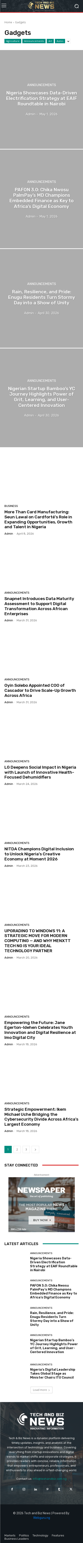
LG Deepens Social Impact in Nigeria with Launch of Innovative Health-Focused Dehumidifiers (40, 772)
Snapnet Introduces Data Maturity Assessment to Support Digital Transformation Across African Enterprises (39, 606)
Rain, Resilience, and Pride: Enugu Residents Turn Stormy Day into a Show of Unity (52, 1319)
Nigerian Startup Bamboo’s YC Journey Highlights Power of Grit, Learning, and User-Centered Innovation (54, 1346)
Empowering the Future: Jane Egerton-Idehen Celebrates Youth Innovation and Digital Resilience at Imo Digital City (40, 1030)
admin (8, 533)
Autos (60, 41)
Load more (41, 1390)
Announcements (34, 41)
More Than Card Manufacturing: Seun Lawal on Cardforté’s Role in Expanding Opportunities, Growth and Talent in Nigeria (38, 519)
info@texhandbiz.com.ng (50, 1478)
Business (11, 506)
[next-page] (35, 1149)
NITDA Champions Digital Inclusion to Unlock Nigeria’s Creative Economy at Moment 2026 (39, 854)
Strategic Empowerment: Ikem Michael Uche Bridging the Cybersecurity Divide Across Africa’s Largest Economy (41, 1117)
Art (50, 41)
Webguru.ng (41, 1518)
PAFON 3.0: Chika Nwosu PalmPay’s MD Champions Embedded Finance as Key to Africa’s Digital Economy (53, 1291)
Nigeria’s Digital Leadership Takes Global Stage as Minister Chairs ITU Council (52, 1373)
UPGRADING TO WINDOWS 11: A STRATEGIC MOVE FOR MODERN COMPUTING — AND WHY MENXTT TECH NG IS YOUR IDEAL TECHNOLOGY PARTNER (37, 940)
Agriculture (12, 41)
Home (8, 22)
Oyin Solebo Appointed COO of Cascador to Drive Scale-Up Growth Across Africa (40, 690)
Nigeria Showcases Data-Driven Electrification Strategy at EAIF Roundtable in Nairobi (53, 1264)
